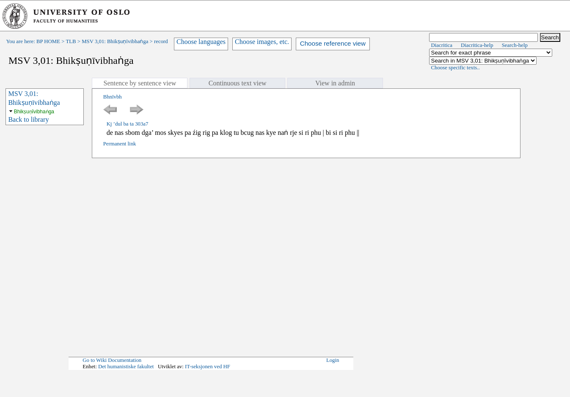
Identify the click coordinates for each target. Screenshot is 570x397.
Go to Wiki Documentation (112, 360)
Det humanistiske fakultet (126, 367)
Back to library (28, 119)
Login (332, 360)
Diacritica (441, 45)
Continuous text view (238, 83)
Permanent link (119, 144)
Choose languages (201, 41)
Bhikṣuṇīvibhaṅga (34, 112)
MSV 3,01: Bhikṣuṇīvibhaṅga (115, 41)
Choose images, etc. (262, 41)
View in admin (335, 83)
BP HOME (48, 41)
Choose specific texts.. (455, 68)
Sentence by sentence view (139, 83)
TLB (71, 41)
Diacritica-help (477, 45)
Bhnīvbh (112, 97)
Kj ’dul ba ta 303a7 (128, 124)
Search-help (515, 45)
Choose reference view (333, 43)
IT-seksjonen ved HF (207, 367)
